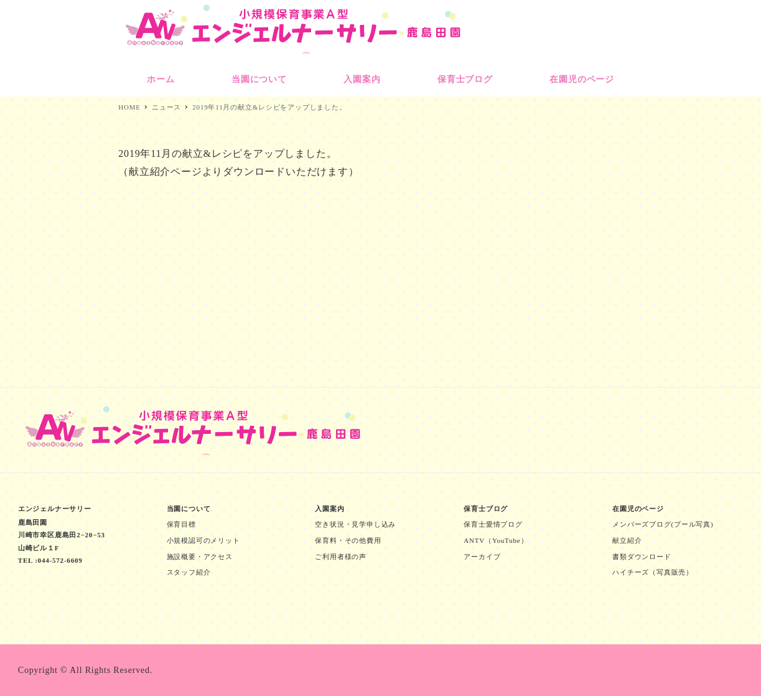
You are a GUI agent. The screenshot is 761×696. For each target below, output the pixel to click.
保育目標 (181, 524)
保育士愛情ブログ (493, 524)
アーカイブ (482, 556)
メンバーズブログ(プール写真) (662, 524)
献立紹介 (627, 540)
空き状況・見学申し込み (355, 524)
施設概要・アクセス (200, 556)
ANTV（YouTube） (496, 540)
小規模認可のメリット (203, 540)
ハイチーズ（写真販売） (652, 572)
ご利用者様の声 (340, 556)
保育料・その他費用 (348, 540)
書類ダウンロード (641, 556)
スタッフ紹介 (189, 572)
